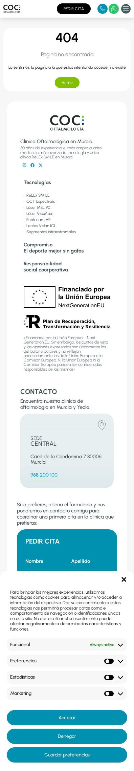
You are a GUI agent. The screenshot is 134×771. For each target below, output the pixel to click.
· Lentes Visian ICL (40, 225)
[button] (123, 579)
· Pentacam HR (37, 219)
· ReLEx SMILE (36, 195)
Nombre (34, 561)
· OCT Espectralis (39, 201)
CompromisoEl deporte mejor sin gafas (54, 248)
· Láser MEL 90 (37, 207)
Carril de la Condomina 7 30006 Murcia (66, 459)
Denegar (67, 736)
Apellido (80, 561)
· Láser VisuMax (38, 213)
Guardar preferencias (67, 755)
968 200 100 (44, 475)
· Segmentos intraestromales (50, 231)
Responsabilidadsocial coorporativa (46, 267)
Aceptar (67, 718)
